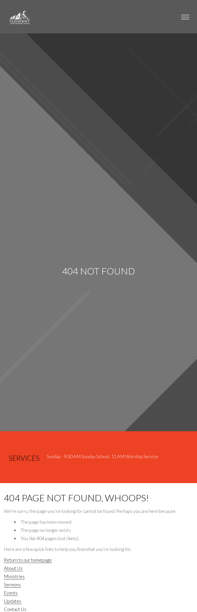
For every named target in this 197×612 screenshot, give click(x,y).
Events (11, 593)
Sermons (12, 584)
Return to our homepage (28, 560)
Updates (12, 601)
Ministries (14, 576)
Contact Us (15, 609)
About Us (13, 568)
